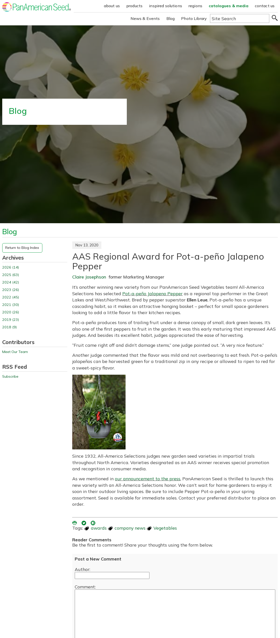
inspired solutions (165, 5)
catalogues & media (228, 5)
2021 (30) (10, 305)
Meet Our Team (15, 352)
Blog (170, 18)
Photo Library (194, 18)
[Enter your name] (112, 575)
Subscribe (10, 376)
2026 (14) (10, 267)
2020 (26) (10, 312)
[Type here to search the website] (239, 18)
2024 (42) (10, 282)
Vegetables (165, 528)
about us (112, 5)
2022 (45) (10, 297)
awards (99, 528)
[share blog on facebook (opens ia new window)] (93, 522)
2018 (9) (9, 327)
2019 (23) (10, 320)
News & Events (145, 18)
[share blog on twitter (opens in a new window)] (84, 522)
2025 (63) (10, 275)
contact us (265, 5)
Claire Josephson (89, 277)
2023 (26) (10, 290)
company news (130, 528)
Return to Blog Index (22, 247)
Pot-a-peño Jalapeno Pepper (152, 293)
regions (195, 5)
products (134, 5)
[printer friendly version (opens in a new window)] (75, 522)
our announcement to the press (147, 478)
